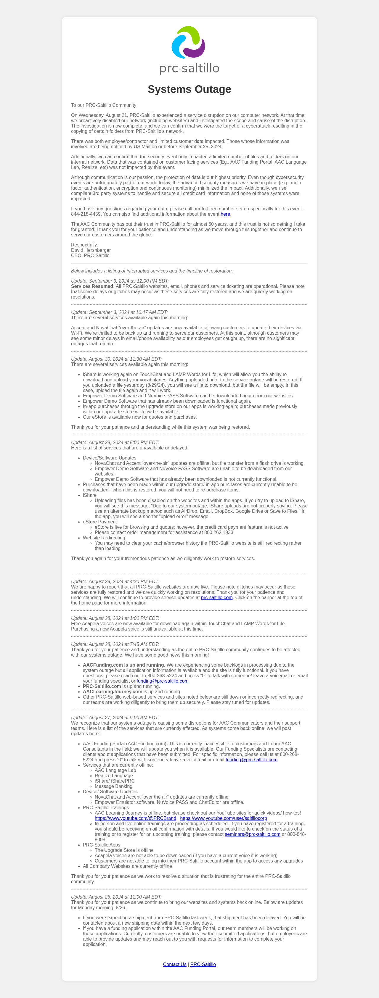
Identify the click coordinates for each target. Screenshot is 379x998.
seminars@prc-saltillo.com (252, 834)
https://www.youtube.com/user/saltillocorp (223, 818)
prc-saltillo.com (217, 597)
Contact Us (175, 964)
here (225, 214)
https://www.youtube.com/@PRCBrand (135, 818)
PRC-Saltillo (203, 964)
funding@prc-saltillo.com (162, 680)
